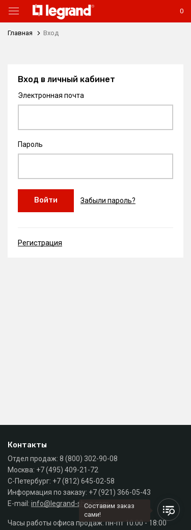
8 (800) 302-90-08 (89, 459)
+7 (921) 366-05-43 (120, 492)
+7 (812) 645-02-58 (83, 481)
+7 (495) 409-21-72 (67, 470)
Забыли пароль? (107, 200)
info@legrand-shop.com (70, 503)
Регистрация (40, 242)
